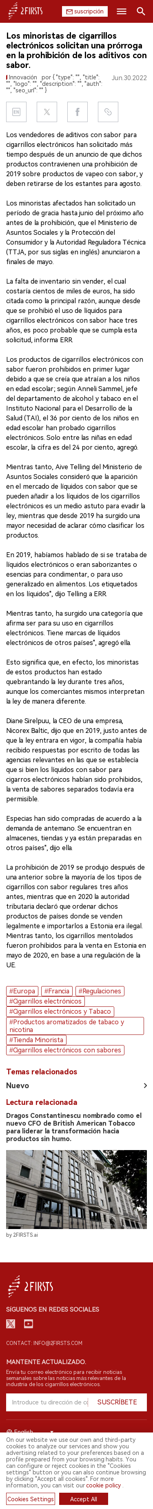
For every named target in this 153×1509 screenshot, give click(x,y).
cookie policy (103, 1485)
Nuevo (17, 1085)
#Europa (22, 991)
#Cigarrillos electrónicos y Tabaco (60, 1011)
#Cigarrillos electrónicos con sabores (65, 1050)
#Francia (56, 991)
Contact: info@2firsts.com (44, 1343)
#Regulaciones (100, 991)
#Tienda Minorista (36, 1040)
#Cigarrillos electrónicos (45, 1001)
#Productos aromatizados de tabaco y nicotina (66, 1026)
